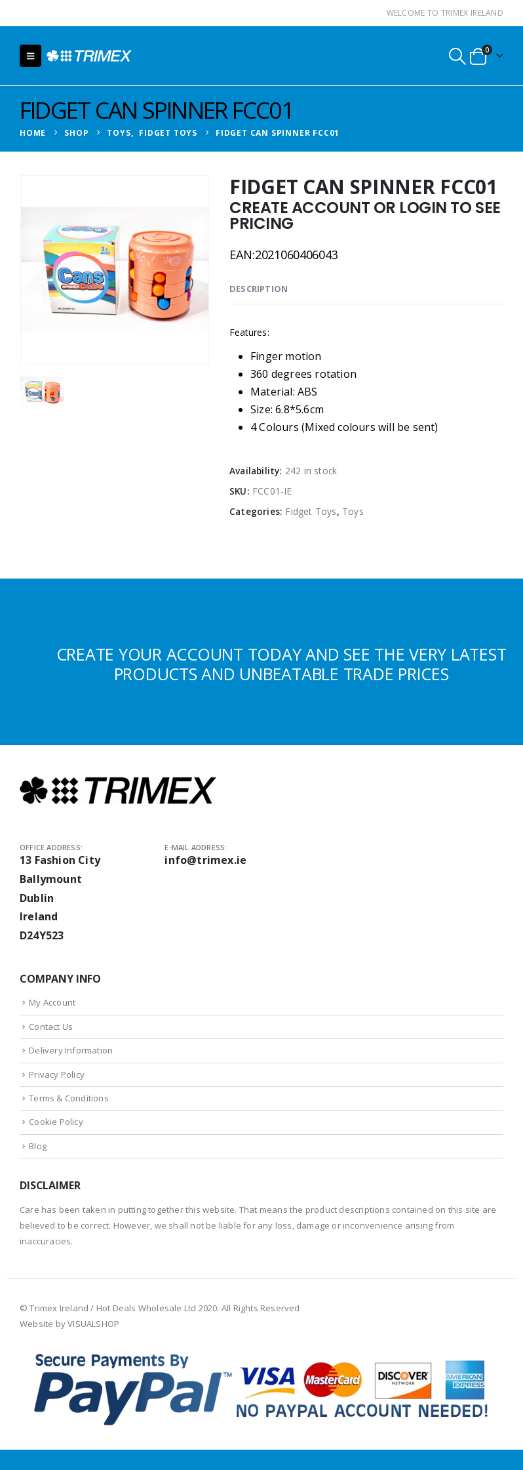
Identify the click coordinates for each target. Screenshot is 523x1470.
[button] (30, 56)
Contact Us (51, 1026)
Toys (353, 511)
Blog (38, 1146)
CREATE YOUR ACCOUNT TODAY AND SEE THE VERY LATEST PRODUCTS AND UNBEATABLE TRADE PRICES (281, 664)
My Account (52, 1002)
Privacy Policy (57, 1074)
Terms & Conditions (69, 1098)
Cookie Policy (56, 1122)
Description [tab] (258, 289)
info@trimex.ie (205, 860)
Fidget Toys (310, 511)
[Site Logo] (89, 56)
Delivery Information (71, 1050)
